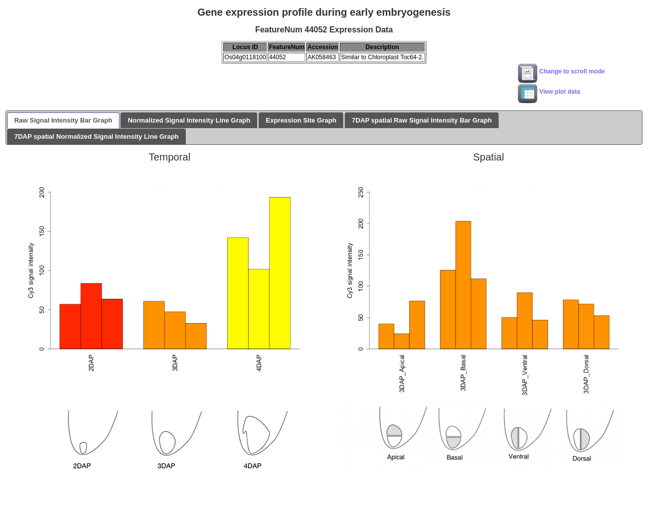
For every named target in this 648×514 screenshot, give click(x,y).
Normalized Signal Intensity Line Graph (189, 120)
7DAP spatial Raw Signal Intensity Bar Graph (422, 120)
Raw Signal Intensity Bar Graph (63, 120)
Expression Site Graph (301, 120)
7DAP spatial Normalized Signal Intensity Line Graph (96, 136)
